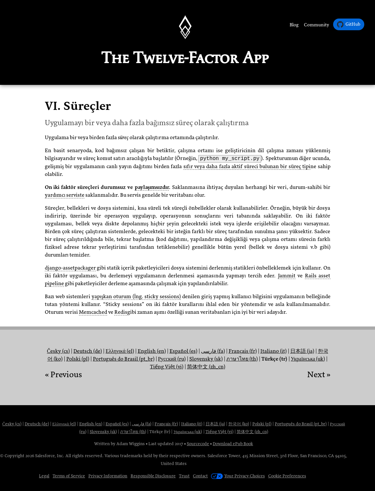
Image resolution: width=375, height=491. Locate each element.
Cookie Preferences (287, 475)
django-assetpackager (70, 268)
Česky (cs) (58, 351)
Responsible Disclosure (153, 475)
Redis (120, 312)
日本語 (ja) (302, 351)
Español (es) (183, 351)
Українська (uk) (308, 359)
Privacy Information (107, 475)
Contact (200, 475)
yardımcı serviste (65, 195)
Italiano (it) (273, 351)
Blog (294, 24)
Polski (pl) (77, 359)
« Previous (63, 374)
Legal (44, 475)
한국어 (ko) (238, 423)
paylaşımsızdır (152, 187)
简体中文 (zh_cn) (206, 367)
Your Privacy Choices (238, 475)
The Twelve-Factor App (185, 57)
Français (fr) (243, 351)
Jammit (286, 276)
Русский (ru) (172, 359)
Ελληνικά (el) (120, 351)
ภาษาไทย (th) (242, 359)
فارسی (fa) (213, 351)
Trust (184, 475)
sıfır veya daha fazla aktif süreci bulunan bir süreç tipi (246, 166)
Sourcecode (198, 443)
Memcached (93, 312)
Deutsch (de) (87, 351)
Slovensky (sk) (206, 359)
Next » (319, 374)
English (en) (152, 351)
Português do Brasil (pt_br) (124, 359)
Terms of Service (69, 475)
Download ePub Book (233, 443)
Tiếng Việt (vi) (166, 367)
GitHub (348, 24)
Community (316, 24)
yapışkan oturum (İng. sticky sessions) (136, 296)
